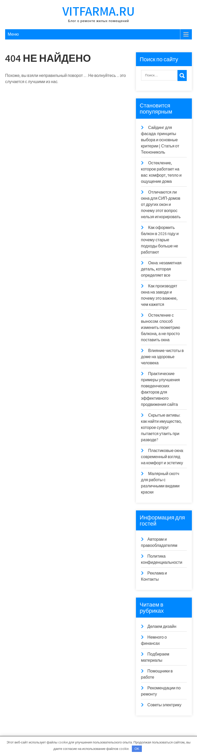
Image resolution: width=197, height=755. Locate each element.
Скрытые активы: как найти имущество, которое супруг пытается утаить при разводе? (161, 427)
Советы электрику (164, 705)
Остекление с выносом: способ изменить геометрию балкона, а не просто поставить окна (160, 328)
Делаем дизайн (161, 626)
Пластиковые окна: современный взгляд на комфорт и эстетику (162, 457)
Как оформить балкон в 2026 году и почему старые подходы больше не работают (160, 240)
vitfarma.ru (98, 11)
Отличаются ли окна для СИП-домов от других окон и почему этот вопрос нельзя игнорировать (161, 204)
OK (136, 749)
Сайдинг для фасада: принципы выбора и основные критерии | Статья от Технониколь (160, 140)
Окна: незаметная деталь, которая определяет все (161, 269)
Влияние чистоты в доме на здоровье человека (162, 357)
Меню (13, 34)
